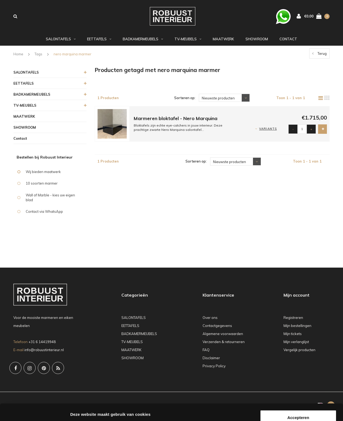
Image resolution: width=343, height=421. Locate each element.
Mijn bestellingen (297, 328)
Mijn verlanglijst (296, 344)
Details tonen (83, 410)
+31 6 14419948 (42, 343)
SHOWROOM (256, 41)
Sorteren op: (184, 100)
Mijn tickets (293, 336)
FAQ (206, 352)
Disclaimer (211, 360)
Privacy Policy (214, 368)
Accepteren (298, 384)
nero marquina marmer (72, 56)
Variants (268, 131)
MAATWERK (223, 41)
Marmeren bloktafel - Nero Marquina (175, 120)
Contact (288, 41)
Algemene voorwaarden (223, 336)
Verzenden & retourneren (224, 344)
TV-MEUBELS (187, 41)
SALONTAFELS (61, 41)
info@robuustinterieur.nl (44, 352)
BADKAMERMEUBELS (143, 41)
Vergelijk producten (299, 352)
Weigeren (298, 401)
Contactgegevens (217, 328)
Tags (38, 56)
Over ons (210, 320)
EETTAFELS (99, 41)
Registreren (293, 320)
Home (18, 56)
